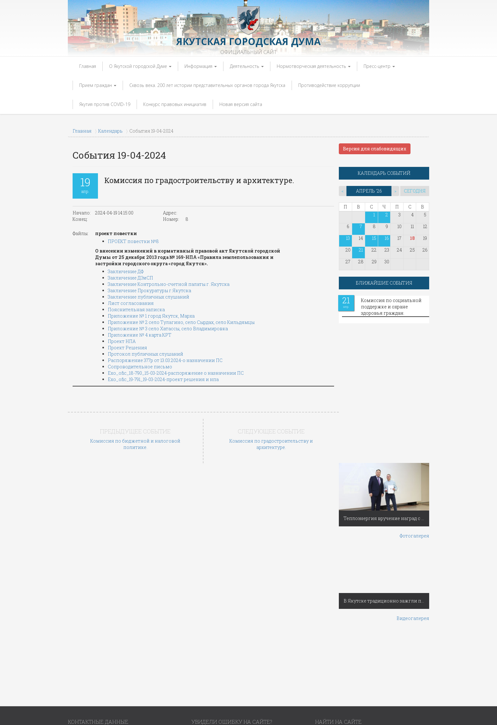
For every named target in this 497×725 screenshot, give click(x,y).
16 (387, 238)
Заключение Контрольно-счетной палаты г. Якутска (168, 284)
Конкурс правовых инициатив (174, 104)
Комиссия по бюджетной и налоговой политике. (135, 444)
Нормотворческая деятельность (314, 66)
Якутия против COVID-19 (104, 104)
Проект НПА (122, 341)
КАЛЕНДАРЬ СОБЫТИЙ (384, 173)
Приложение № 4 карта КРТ (139, 335)
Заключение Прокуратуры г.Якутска (149, 290)
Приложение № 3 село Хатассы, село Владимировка (168, 329)
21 (361, 250)
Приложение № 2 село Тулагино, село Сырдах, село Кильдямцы (181, 322)
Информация (200, 66)
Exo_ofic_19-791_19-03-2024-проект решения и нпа (163, 379)
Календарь (110, 131)
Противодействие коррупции (329, 85)
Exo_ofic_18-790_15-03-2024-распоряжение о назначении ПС (176, 373)
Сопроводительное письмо (140, 367)
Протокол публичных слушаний (145, 354)
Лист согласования (131, 303)
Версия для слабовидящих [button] (374, 149)
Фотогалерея (414, 536)
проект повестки (116, 233)
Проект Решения (127, 348)
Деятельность (247, 66)
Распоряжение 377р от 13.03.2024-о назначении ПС (165, 360)
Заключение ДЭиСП (130, 278)
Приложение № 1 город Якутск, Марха (151, 316)
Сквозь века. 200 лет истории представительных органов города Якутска (207, 85)
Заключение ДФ (126, 271)
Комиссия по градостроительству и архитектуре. (271, 444)
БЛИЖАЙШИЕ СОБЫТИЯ (384, 283)
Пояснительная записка (136, 309)
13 (348, 238)
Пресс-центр (379, 66)
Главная (87, 66)
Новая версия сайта (240, 104)
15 (374, 238)
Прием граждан (97, 85)
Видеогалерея (413, 618)
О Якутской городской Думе (140, 66)
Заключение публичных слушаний (148, 297)
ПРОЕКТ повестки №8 (133, 241)
